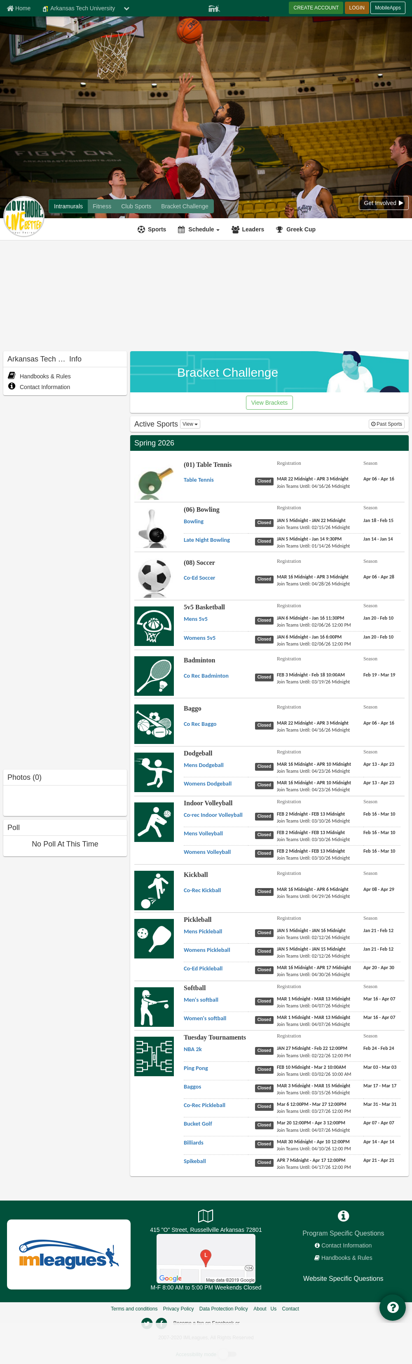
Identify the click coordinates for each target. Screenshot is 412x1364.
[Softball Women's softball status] (266, 1019)
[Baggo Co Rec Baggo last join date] (313, 730)
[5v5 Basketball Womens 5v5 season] (378, 637)
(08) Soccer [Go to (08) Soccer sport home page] (199, 562)
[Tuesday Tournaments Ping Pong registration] (311, 1067)
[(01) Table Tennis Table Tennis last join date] (313, 486)
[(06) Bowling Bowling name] (194, 521)
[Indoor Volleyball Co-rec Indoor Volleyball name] (213, 814)
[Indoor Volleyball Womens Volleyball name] (207, 852)
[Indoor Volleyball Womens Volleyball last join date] (313, 858)
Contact (290, 1309)
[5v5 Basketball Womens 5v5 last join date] (314, 644)
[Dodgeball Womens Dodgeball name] (208, 783)
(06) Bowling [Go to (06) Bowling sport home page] (202, 509)
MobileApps (388, 8)
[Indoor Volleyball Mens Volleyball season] (379, 832)
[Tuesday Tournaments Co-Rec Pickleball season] (379, 1104)
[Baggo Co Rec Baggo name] (200, 723)
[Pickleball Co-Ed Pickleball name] (203, 968)
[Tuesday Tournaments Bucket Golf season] (378, 1123)
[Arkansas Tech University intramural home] (68, 206)
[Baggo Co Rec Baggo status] (266, 725)
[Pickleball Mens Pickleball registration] (311, 930)
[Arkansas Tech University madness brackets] (184, 206)
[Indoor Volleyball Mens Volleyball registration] (311, 832)
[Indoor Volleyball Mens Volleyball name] (203, 833)
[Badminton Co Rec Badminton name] (206, 675)
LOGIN (357, 8)
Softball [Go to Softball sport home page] (195, 987)
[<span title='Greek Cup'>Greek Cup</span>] (297, 229)
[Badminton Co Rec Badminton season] (379, 675)
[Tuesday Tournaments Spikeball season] (378, 1160)
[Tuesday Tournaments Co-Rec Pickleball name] (204, 1105)
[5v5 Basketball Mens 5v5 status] (266, 620)
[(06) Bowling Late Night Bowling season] (378, 539)
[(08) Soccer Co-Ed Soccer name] (199, 577)
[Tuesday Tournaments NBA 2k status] (266, 1050)
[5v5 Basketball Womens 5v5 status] (266, 639)
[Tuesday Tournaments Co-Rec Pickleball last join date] (314, 1111)
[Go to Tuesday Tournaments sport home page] (154, 1056)
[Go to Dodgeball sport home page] (154, 772)
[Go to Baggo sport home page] (154, 724)
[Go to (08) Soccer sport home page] (154, 584)
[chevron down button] (126, 8)
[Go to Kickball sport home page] (154, 890)
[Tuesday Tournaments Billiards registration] (313, 1142)
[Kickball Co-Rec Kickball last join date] (313, 896)
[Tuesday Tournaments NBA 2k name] (193, 1049)
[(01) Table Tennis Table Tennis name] (199, 479)
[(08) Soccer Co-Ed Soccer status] (266, 579)
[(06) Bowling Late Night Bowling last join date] (313, 546)
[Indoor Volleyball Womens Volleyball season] (379, 851)
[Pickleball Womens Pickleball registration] (311, 949)
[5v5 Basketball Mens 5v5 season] (378, 618)
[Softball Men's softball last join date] (313, 1006)
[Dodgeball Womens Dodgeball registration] (314, 783)
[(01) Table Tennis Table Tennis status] (266, 481)
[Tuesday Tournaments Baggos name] (192, 1086)
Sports (157, 229)
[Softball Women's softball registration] (313, 1017)
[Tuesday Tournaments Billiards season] (378, 1142)
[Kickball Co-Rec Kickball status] (266, 891)
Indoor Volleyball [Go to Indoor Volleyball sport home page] (208, 803)
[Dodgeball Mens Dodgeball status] (266, 766)
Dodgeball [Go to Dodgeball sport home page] (198, 753)
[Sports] (152, 229)
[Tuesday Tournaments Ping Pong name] (196, 1068)
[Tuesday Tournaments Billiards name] (194, 1142)
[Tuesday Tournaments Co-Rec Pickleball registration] (311, 1104)
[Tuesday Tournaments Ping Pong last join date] (314, 1074)
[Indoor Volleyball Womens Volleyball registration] (311, 851)
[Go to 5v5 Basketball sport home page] (154, 626)
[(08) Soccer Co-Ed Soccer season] (378, 577)
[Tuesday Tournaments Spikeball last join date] (314, 1167)
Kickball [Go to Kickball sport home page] (196, 874)
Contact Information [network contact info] (346, 1245)
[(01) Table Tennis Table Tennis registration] (313, 479)
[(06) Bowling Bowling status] (266, 522)
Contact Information (38, 387)
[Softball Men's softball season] (379, 999)
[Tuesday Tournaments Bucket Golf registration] (311, 1123)
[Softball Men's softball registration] (313, 999)
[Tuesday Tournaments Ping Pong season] (379, 1067)
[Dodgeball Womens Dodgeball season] (378, 783)
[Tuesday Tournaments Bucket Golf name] (198, 1123)
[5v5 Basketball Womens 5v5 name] (199, 637)
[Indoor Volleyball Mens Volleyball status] (266, 834)
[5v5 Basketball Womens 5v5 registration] (309, 637)
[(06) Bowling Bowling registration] (311, 520)
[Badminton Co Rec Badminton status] (266, 677)
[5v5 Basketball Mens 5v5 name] (196, 619)
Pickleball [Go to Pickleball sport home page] (198, 919)
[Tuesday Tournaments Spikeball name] (195, 1161)
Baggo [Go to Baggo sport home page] (192, 708)
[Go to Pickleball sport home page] (154, 938)
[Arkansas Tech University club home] (136, 206)
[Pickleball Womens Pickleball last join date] (313, 956)
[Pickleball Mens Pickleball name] (203, 931)
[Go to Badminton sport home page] (154, 676)
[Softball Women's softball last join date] (313, 1024)
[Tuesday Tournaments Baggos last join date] (313, 1093)
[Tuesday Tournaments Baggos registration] (313, 1086)
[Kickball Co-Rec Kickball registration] (313, 889)
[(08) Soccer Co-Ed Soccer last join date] (313, 584)
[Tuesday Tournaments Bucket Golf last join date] (313, 1130)
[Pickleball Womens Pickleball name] (207, 950)
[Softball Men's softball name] (201, 999)
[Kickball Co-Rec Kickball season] (378, 889)
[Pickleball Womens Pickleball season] (378, 949)
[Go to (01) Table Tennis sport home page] (154, 487)
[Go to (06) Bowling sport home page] (154, 535)
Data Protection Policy (223, 1309)
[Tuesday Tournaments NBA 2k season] (378, 1048)
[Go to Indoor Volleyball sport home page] (154, 822)
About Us (264, 1309)
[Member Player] (214, 7)
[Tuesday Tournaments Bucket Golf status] (266, 1125)
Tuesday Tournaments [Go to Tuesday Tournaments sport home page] (215, 1037)
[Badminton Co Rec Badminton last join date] (313, 682)
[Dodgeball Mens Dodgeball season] (378, 764)
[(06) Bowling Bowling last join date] (313, 527)
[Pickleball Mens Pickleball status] (266, 932)
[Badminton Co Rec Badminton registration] (311, 675)
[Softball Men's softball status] (266, 1001)
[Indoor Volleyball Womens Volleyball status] (266, 853)
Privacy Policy (178, 1309)
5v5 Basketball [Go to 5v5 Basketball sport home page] (204, 607)
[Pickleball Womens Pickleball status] (266, 951)
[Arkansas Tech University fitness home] (102, 206)
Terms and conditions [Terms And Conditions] (134, 1309)
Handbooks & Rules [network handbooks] (346, 1257)
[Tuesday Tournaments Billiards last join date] (314, 1149)
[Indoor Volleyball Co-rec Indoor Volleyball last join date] (313, 821)
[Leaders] (248, 229)
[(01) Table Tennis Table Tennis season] (378, 479)
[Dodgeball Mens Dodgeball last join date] (313, 771)
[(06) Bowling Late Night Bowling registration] (309, 539)
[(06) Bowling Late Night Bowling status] (266, 541)
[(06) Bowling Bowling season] (378, 520)
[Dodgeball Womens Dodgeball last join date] (313, 790)
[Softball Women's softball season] (379, 1017)
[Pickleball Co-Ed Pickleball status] (266, 969)
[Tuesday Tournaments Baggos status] (266, 1088)
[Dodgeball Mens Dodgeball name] (204, 765)
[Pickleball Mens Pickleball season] (378, 930)
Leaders (253, 229)
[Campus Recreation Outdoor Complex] (206, 1258)
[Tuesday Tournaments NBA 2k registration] (312, 1048)
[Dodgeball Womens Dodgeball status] (266, 785)
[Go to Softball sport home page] (154, 1007)
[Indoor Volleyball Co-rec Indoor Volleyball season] (379, 814)
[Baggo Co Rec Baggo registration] (313, 723)
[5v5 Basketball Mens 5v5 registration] (310, 618)
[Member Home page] (18, 8)
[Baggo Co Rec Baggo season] (378, 723)
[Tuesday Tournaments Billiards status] (266, 1144)
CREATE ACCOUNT (316, 8)
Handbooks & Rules (39, 376)
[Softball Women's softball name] (205, 1018)
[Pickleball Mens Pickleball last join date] (313, 937)
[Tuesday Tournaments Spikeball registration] (311, 1160)
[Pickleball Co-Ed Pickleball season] (378, 967)
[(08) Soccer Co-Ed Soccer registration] (313, 577)
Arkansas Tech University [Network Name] (78, 8)
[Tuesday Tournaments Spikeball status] (266, 1162)
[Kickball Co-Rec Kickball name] (202, 890)
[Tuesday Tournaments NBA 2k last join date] (314, 1056)
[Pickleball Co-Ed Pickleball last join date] (313, 974)
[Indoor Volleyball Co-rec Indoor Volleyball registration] (311, 814)
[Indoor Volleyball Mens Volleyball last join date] (313, 839)
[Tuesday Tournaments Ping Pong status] (266, 1069)
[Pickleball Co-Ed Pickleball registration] (314, 967)
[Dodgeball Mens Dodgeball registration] (314, 764)
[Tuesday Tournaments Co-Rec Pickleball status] (266, 1106)
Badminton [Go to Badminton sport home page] (199, 660)
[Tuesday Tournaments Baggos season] (379, 1086)
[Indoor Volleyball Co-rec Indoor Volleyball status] (266, 816)
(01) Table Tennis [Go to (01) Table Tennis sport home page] (208, 464)
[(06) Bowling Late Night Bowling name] (207, 539)
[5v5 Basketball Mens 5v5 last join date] (314, 625)
